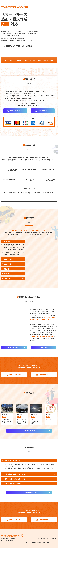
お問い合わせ (45, 60)
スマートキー (32, 60)
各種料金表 (19, 60)
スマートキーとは (43, 372)
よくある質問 (39, 60)
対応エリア (12, 60)
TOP (5, 60)
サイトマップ (53, 564)
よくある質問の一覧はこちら (29, 518)
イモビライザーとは (14, 372)
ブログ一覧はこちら (29, 456)
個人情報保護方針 (44, 564)
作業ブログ (52, 60)
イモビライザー (25, 60)
